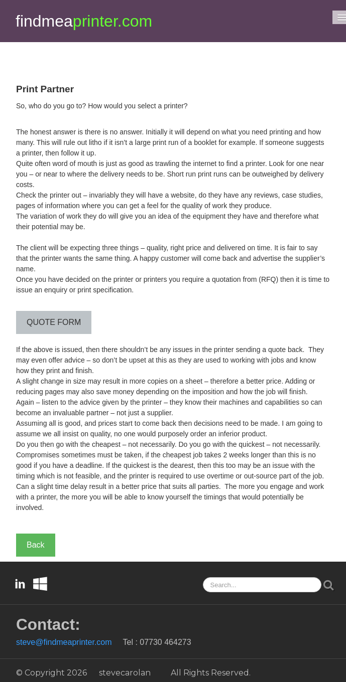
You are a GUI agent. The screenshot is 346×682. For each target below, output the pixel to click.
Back (36, 545)
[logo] (84, 21)
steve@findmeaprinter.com (64, 642)
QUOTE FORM (54, 322)
